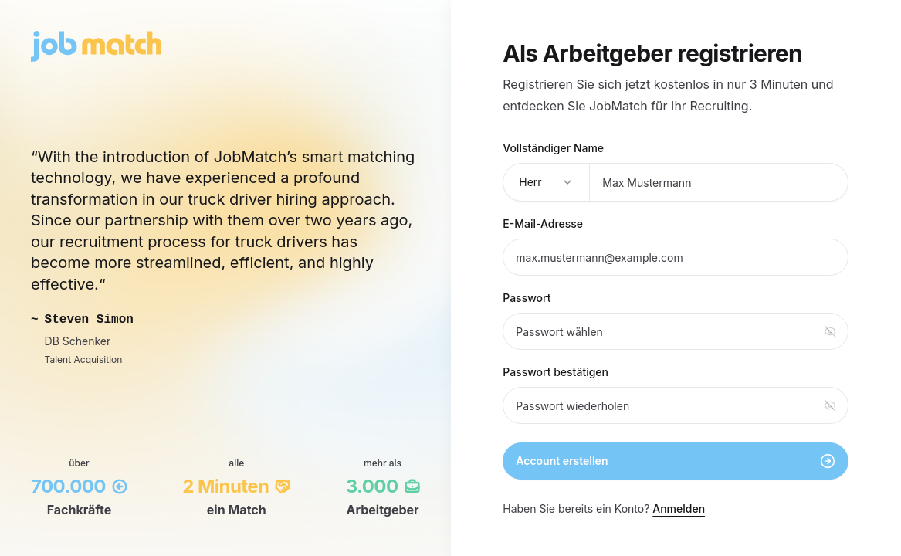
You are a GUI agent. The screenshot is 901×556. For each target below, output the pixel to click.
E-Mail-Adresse (543, 223)
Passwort (526, 297)
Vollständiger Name (553, 147)
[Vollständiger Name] (719, 182)
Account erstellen (675, 461)
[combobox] (546, 182)
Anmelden (678, 508)
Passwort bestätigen (555, 371)
